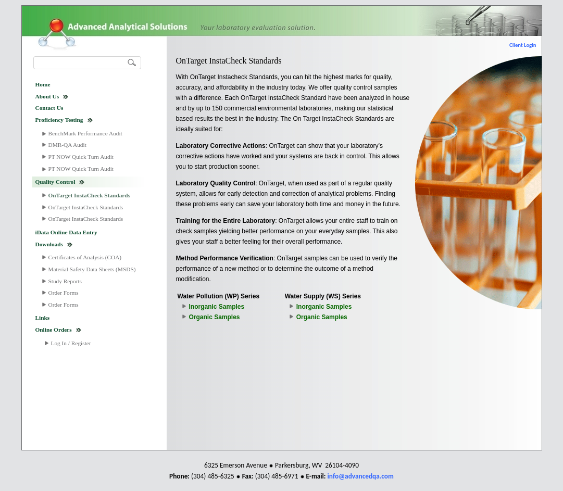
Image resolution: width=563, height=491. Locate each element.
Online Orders (53, 329)
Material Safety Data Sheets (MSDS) (92, 269)
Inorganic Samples (217, 306)
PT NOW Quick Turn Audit (81, 157)
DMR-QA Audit (67, 145)
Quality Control (55, 182)
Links (42, 317)
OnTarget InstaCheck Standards (89, 195)
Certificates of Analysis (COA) (85, 257)
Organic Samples (214, 317)
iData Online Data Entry (66, 232)
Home (43, 84)
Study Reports (65, 281)
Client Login (522, 45)
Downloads (49, 244)
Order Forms (63, 292)
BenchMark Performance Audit (85, 133)
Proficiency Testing (59, 120)
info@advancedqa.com (361, 476)
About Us (47, 96)
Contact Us (49, 108)
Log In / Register (71, 343)
